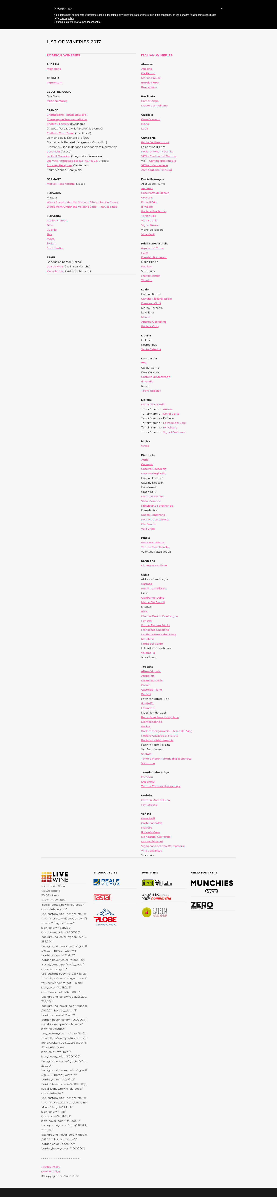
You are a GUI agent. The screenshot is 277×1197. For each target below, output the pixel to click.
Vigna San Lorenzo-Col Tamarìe (163, 846)
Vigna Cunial (149, 220)
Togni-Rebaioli (151, 390)
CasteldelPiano (151, 689)
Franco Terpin (150, 275)
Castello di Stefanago (155, 377)
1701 (144, 363)
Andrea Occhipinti (153, 321)
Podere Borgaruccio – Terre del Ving (166, 731)
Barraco (146, 583)
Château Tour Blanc (60, 133)
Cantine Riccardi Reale (156, 298)
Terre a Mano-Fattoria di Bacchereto (166, 758)
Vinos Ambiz (55, 271)
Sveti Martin (55, 248)
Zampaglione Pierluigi (156, 170)
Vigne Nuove (150, 225)
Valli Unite (148, 528)
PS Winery (170, 427)
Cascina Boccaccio (153, 469)
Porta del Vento (152, 643)
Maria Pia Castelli (152, 404)
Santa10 (146, 754)
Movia (51, 239)
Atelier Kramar (57, 220)
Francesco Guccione (155, 629)
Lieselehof (148, 781)
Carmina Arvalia (152, 680)
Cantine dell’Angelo (162, 160)
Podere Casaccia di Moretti (159, 735)
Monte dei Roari (152, 841)
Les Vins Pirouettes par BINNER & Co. (72, 160)
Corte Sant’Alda (151, 823)
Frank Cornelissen (153, 588)
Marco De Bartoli (153, 602)
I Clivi (144, 252)
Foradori (147, 777)
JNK (49, 234)
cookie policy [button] (66, 18)
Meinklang (54, 68)
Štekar (51, 243)
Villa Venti (148, 234)
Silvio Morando (151, 501)
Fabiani (146, 694)
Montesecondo (151, 721)
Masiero (146, 827)
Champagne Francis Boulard (66, 114)
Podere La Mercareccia (157, 740)
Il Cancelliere (159, 165)
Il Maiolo (147, 206)
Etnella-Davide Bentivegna (159, 616)
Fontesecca (149, 804)
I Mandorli (148, 708)
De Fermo (148, 73)
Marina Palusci (151, 78)
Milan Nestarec (57, 101)
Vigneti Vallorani (174, 432)
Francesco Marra (152, 542)
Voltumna (148, 763)
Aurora (168, 409)
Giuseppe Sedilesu (154, 565)
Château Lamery (58, 124)
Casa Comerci (150, 119)
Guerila (52, 229)
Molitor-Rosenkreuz (61, 183)
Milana (145, 317)
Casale (145, 685)
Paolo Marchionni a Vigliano (160, 717)
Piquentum (54, 82)
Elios (144, 611)
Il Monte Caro (150, 832)
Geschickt (53, 151)
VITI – (145, 165)
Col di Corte (171, 413)
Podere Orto (150, 326)
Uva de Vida (55, 266)
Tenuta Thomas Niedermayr (160, 786)
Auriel (145, 459)
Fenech (146, 620)
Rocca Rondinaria (153, 515)
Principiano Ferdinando (157, 505)
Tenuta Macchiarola (155, 547)
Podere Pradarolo (153, 211)
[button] (221, 8)
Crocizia (146, 197)
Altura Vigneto (151, 671)
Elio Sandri (148, 524)
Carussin (147, 464)
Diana (145, 124)
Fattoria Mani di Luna (155, 800)
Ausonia (146, 68)
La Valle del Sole (174, 423)
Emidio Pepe (150, 82)
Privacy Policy (50, 1167)
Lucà (144, 128)
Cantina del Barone (163, 156)
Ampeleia (147, 675)
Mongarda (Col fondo (156, 836)
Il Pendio (147, 381)
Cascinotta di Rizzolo (155, 193)
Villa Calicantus (151, 850)
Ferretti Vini (149, 202)
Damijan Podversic (154, 257)
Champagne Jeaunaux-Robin (67, 119)
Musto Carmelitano (154, 105)
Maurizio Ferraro (152, 496)
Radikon (146, 266)
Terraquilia (148, 216)
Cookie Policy (50, 1171)
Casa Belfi (148, 818)
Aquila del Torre (152, 248)
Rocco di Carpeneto (155, 519)
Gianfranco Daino (152, 597)
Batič (50, 225)
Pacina (145, 726)
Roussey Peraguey (59, 165)
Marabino (147, 639)
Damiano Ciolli (151, 303)
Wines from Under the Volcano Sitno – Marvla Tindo (82, 206)
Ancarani (147, 188)
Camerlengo (150, 101)
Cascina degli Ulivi (153, 473)
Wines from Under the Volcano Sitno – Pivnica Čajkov (83, 202)
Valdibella (148, 652)
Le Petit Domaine (58, 156)
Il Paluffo (147, 703)
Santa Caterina (151, 349)
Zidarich (146, 280)
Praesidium (149, 87)
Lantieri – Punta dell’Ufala (158, 634)
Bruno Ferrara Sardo (155, 625)
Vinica (145, 446)
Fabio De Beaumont (155, 142)
